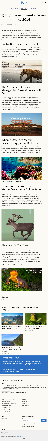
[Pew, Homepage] (24, 2)
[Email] (31, 420)
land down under (8, 97)
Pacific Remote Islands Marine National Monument (16, 150)
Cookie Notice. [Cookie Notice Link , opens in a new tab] (20, 436)
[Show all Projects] (41, 11)
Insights (24, 397)
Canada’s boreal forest (7, 193)
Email (22, 418)
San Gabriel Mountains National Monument (16, 257)
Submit (43, 420)
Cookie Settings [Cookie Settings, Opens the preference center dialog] (24, 438)
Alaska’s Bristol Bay (36, 47)
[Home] (12, 380)
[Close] (46, 433)
